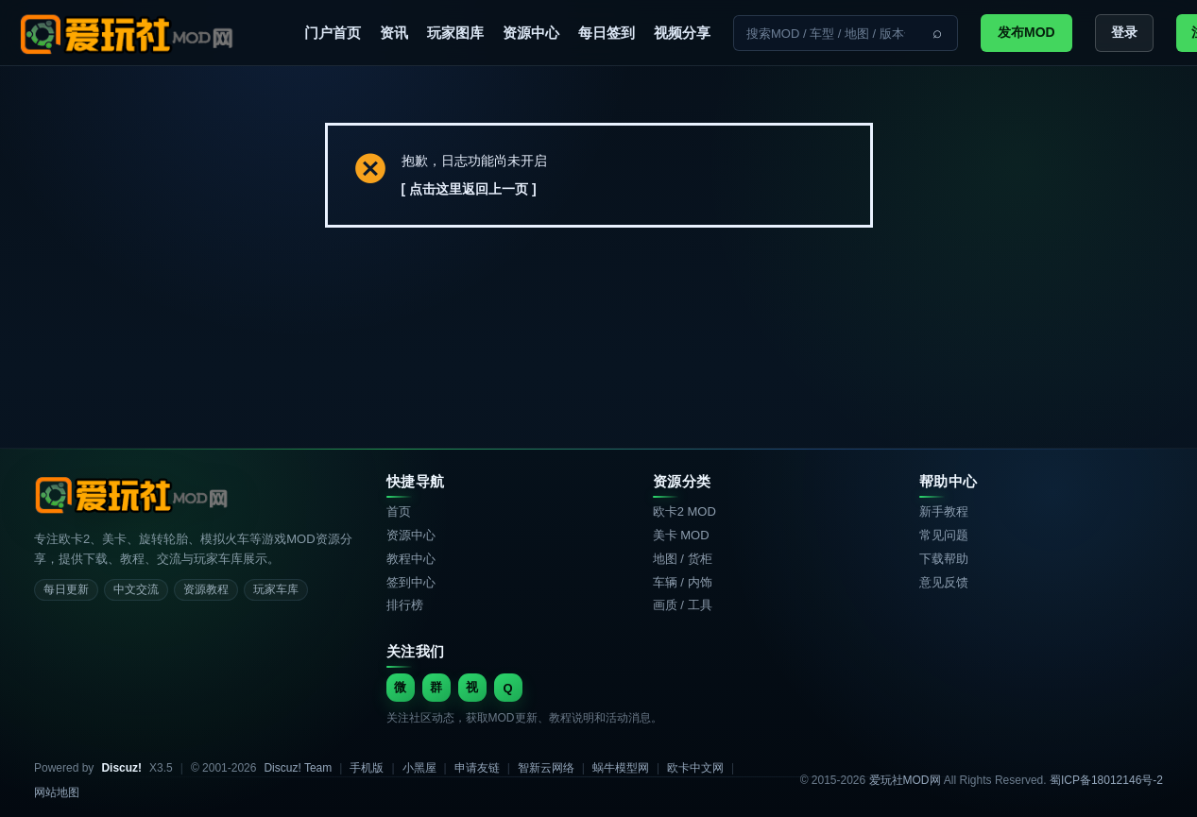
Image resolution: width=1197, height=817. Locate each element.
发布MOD (1026, 32)
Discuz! (121, 767)
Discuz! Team (298, 767)
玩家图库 (455, 33)
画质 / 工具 (682, 605)
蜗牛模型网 (620, 767)
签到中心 (411, 582)
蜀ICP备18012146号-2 (1106, 780)
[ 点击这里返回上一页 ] (469, 188)
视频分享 (682, 33)
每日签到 (606, 33)
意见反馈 (943, 582)
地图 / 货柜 (682, 559)
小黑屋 (419, 767)
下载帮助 (943, 559)
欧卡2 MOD (684, 511)
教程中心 (411, 559)
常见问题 (943, 535)
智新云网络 (546, 767)
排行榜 (404, 605)
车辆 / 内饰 (682, 582)
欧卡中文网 (695, 767)
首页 (398, 511)
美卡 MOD (681, 535)
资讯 (394, 33)
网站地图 (56, 792)
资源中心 (531, 33)
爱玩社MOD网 (905, 780)
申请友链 (477, 767)
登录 (1124, 32)
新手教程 (943, 511)
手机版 (367, 767)
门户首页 (332, 33)
